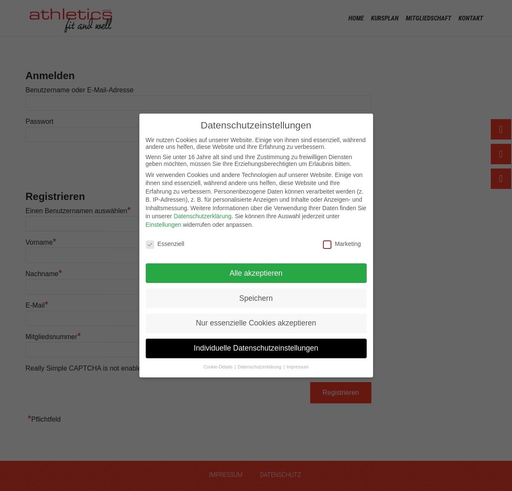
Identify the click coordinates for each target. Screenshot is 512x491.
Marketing (342, 243)
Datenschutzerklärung (203, 216)
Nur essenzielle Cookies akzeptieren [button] (256, 323)
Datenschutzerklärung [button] (260, 366)
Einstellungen (163, 224)
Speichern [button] (256, 298)
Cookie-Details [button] (219, 366)
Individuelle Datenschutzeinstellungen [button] (256, 348)
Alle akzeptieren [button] (256, 273)
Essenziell (165, 243)
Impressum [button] (297, 366)
